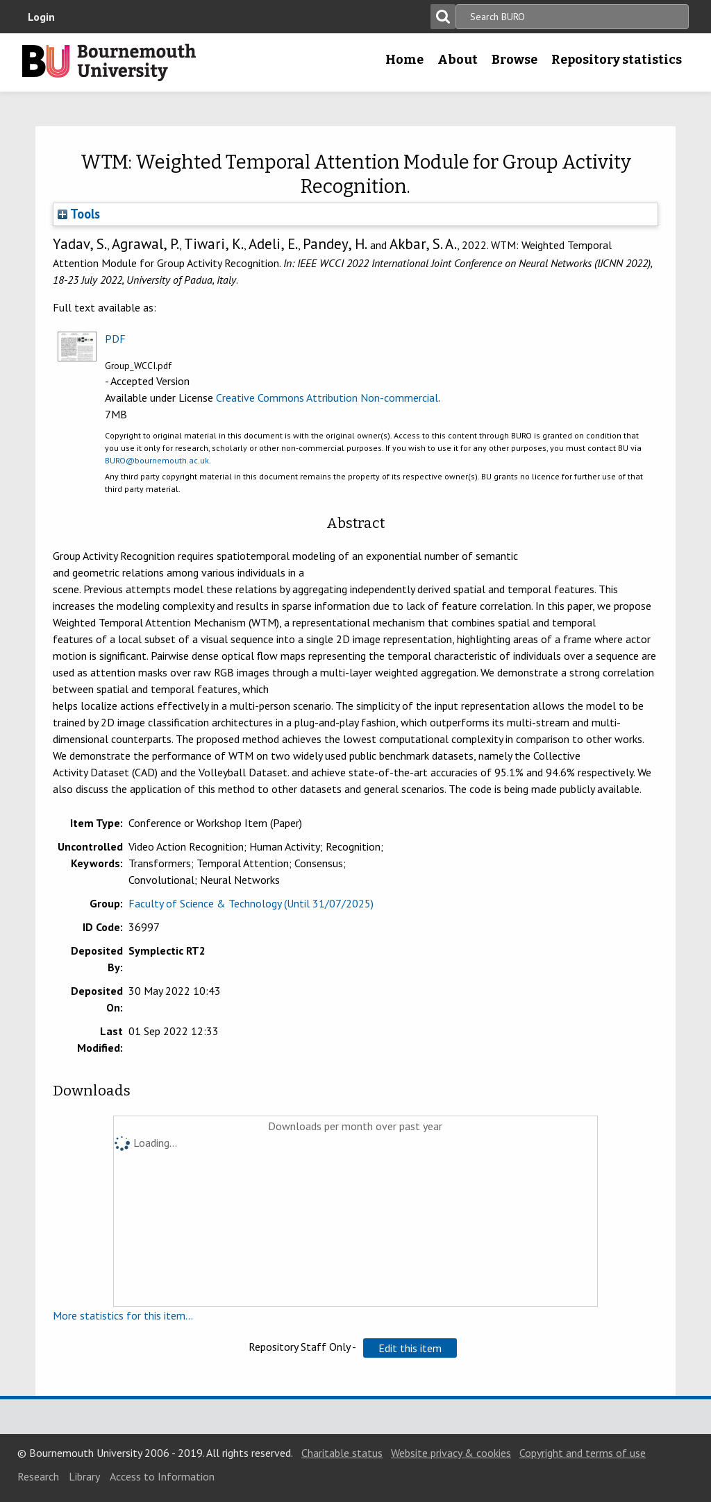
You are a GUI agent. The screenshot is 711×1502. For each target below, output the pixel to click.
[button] (410, 1348)
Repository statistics (616, 59)
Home (404, 59)
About (457, 59)
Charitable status (342, 1453)
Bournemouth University (109, 62)
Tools (79, 213)
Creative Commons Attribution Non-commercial (327, 397)
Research (38, 1476)
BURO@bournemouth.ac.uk (157, 460)
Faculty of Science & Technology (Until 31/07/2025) (251, 903)
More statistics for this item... (123, 1315)
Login (41, 17)
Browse (514, 59)
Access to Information (162, 1476)
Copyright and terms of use (582, 1453)
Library (84, 1476)
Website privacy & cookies (451, 1453)
